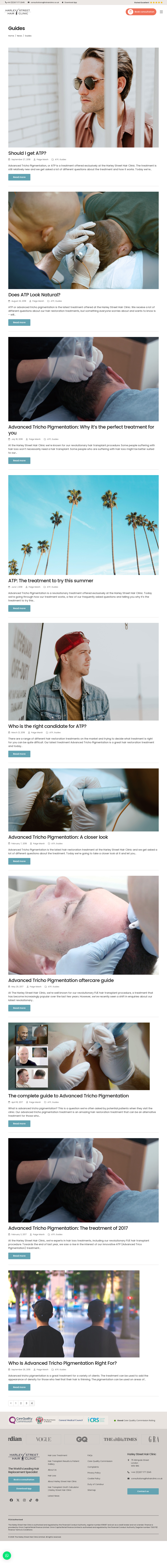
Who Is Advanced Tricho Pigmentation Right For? (62, 1363)
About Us (52, 1469)
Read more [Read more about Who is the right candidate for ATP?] (19, 753)
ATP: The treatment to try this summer (50, 580)
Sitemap (92, 1490)
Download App (71, 2)
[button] (161, 12)
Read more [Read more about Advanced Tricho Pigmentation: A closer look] (19, 861)
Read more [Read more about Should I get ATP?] (19, 177)
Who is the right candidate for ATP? (47, 726)
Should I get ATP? (27, 153)
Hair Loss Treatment (57, 1455)
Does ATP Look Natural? (34, 294)
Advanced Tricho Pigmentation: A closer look (58, 837)
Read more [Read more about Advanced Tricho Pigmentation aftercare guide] (19, 1008)
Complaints (93, 1467)
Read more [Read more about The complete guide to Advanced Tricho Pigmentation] (19, 1123)
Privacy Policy (94, 1472)
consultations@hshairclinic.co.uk (45, 2)
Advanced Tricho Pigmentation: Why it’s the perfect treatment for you (81, 430)
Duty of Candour (96, 1484)
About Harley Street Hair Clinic (62, 1481)
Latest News (53, 1495)
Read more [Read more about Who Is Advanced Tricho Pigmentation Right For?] (19, 1387)
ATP (57, 159)
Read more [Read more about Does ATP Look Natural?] (19, 322)
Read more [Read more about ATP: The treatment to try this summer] (19, 608)
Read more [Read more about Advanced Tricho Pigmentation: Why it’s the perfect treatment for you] (19, 460)
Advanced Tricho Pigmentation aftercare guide (61, 980)
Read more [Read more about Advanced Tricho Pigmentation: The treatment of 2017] (19, 1255)
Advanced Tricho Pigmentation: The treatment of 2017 (68, 1228)
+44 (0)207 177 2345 (16, 2)
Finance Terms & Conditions (20, 1530)
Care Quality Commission (100, 1461)
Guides (63, 159)
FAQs (90, 1455)
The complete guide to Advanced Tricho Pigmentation (68, 1095)
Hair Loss (52, 1475)
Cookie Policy (94, 1478)
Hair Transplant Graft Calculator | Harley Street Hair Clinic (63, 1488)
